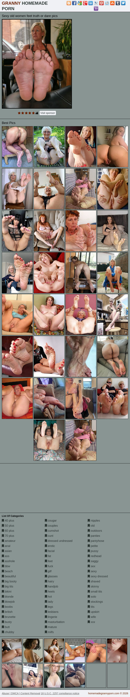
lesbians (51, 611)
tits (91, 606)
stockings (95, 601)
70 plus (8, 535)
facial (50, 551)
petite (93, 545)
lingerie (51, 616)
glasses (51, 576)
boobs (7, 606)
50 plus (8, 525)
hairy (49, 581)
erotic (50, 545)
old (91, 525)
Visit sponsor (47, 113)
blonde (8, 596)
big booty (9, 581)
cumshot (52, 530)
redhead (94, 556)
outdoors (95, 530)
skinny (93, 586)
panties (94, 535)
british (7, 611)
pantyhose (96, 540)
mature (51, 627)
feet (49, 561)
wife (92, 616)
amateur (8, 540)
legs (49, 606)
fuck (49, 566)
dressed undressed (59, 540)
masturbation (55, 621)
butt (6, 627)
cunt (49, 535)
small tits (95, 591)
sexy (92, 571)
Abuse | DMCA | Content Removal (21, 693)
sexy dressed (98, 576)
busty (7, 621)
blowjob (8, 601)
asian (7, 551)
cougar (51, 520)
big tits (7, 586)
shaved (94, 581)
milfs (49, 632)
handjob (51, 586)
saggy (93, 561)
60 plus (8, 530)
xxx (91, 621)
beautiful (9, 576)
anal (6, 545)
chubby (8, 632)
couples (51, 525)
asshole (8, 561)
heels (50, 591)
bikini (6, 591)
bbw (6, 566)
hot (48, 596)
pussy (93, 551)
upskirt (93, 611)
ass (5, 556)
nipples (94, 520)
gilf (48, 571)
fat (48, 556)
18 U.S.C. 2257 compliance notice (60, 693)
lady (49, 601)
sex (91, 566)
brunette (8, 616)
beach (7, 571)
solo (92, 596)
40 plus (8, 520)
